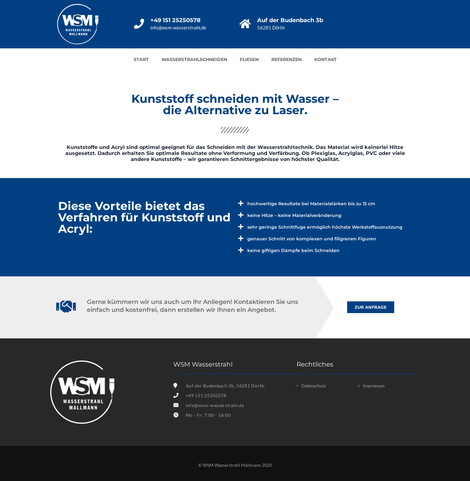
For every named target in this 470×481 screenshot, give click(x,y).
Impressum (374, 385)
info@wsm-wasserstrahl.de (215, 405)
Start (141, 59)
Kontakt (325, 59)
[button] (370, 307)
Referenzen (286, 59)
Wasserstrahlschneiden (194, 59)
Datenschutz (313, 385)
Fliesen (249, 59)
